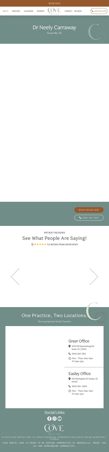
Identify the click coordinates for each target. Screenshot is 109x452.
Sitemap (54, 439)
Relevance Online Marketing (88, 437)
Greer (96, 443)
